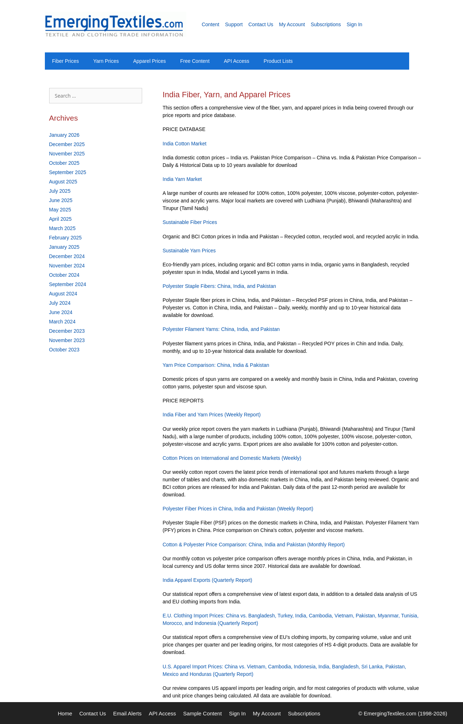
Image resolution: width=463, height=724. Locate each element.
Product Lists (278, 61)
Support (234, 24)
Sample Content (202, 713)
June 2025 (61, 200)
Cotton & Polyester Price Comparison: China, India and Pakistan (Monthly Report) (254, 544)
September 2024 (67, 284)
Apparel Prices (149, 61)
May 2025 (60, 209)
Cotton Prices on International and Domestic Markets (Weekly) (232, 458)
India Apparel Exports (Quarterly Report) (207, 580)
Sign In (355, 24)
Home (65, 713)
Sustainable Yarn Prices (189, 250)
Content (210, 24)
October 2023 (64, 349)
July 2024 (60, 303)
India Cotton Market (184, 143)
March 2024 (62, 321)
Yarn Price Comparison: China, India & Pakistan (216, 365)
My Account (292, 24)
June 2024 (61, 312)
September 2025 (67, 172)
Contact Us (260, 24)
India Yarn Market (182, 179)
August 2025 (63, 181)
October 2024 (64, 275)
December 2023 (67, 331)
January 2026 (64, 135)
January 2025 (64, 247)
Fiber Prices (65, 61)
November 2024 (67, 265)
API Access (236, 61)
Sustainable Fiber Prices (190, 222)
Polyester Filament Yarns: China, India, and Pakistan (221, 329)
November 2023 (67, 340)
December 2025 (67, 144)
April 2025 (60, 219)
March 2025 (62, 228)
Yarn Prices (106, 61)
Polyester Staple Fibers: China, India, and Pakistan (219, 286)
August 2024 (63, 293)
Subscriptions (326, 24)
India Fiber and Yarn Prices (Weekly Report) (212, 414)
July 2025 (60, 191)
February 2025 (65, 237)
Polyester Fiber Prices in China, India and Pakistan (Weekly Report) (238, 509)
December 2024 (67, 256)
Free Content (195, 61)
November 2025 (67, 154)
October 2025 (64, 163)
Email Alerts (127, 713)
